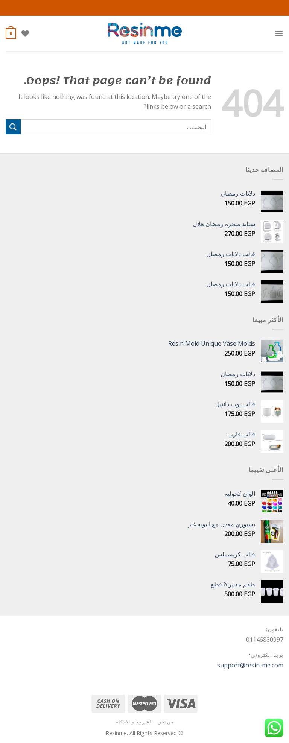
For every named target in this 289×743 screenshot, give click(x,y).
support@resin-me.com (250, 665)
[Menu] (278, 33)
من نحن (165, 722)
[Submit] (13, 126)
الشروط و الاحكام (134, 722)
